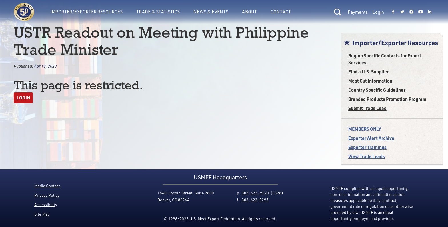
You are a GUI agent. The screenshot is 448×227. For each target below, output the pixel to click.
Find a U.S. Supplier (368, 72)
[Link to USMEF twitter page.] (402, 12)
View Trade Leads (366, 156)
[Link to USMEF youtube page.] (420, 12)
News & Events (210, 12)
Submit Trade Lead (367, 108)
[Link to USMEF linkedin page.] (429, 12)
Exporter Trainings (367, 147)
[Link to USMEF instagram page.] (411, 12)
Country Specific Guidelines (377, 90)
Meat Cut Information (370, 81)
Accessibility (45, 204)
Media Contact (47, 185)
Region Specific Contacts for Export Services (384, 59)
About (249, 12)
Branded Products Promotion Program (387, 99)
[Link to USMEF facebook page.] (393, 12)
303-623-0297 (255, 199)
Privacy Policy (46, 195)
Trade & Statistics (158, 12)
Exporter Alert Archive (371, 138)
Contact (281, 12)
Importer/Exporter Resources (86, 12)
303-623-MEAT (256, 193)
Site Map (42, 214)
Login (378, 12)
